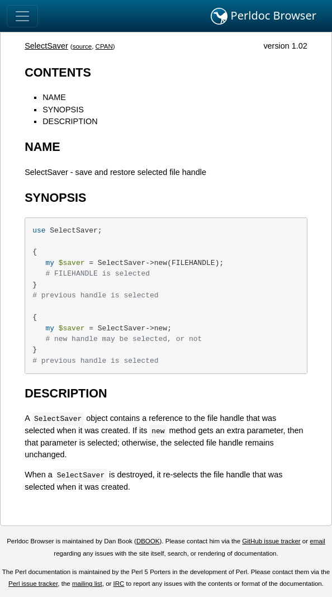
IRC (119, 583)
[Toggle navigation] (22, 16)
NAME (54, 97)
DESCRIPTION (69, 121)
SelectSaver (46, 45)
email (317, 541)
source (82, 46)
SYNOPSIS (63, 109)
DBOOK (148, 541)
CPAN (104, 46)
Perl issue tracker (33, 583)
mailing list (87, 583)
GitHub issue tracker (271, 541)
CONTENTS (58, 72)
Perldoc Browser (263, 16)
